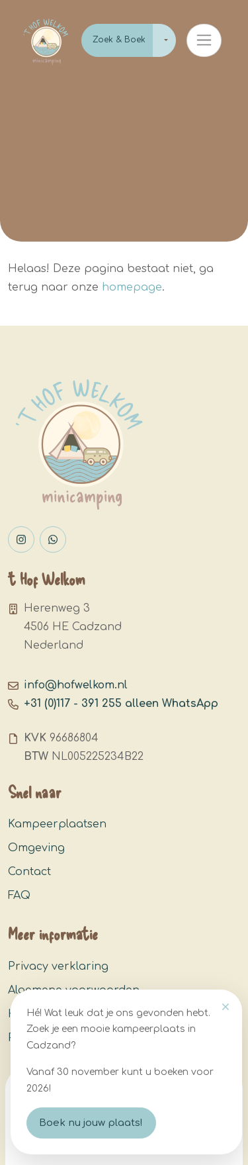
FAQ (19, 896)
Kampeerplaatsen (57, 824)
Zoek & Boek (119, 39)
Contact (29, 872)
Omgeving (36, 848)
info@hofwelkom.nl (76, 685)
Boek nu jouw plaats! (91, 1123)
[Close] (225, 1006)
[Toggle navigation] (204, 40)
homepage (132, 287)
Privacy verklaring (58, 966)
